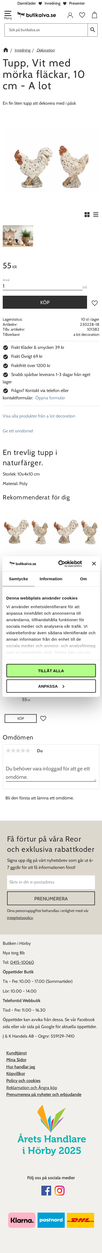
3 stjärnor (18, 750)
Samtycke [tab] (18, 578)
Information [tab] (51, 578)
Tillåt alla (51, 670)
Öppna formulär (50, 397)
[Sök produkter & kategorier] (46, 30)
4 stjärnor (22, 750)
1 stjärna (8, 750)
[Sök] (93, 30)
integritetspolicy (20, 917)
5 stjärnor (27, 750)
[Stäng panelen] (94, 564)
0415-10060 (22, 962)
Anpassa (51, 686)
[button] (8, 16)
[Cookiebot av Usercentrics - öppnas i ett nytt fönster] (61, 563)
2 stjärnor (13, 750)
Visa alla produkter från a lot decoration (39, 416)
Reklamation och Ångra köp (31, 1087)
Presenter (77, 3)
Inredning (52, 3)
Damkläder (26, 3)
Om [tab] (83, 578)
